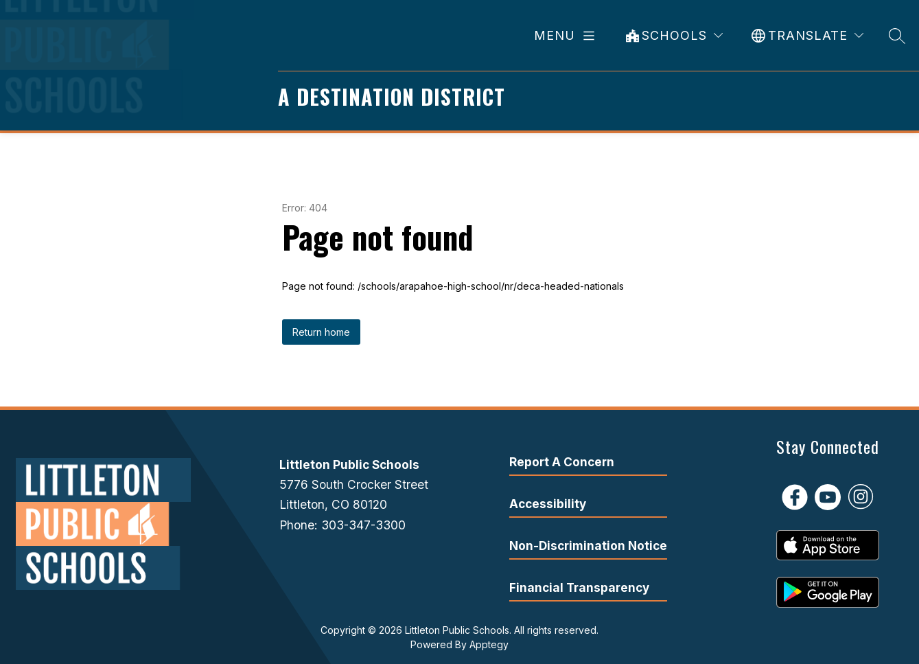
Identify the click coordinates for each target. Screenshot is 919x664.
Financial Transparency (579, 587)
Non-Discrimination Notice (588, 545)
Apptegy (489, 644)
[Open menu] (567, 36)
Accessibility (547, 503)
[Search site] (897, 35)
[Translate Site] (807, 35)
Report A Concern (561, 462)
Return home (321, 332)
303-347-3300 (363, 525)
